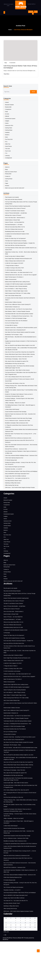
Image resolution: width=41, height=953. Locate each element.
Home (9, 29)
